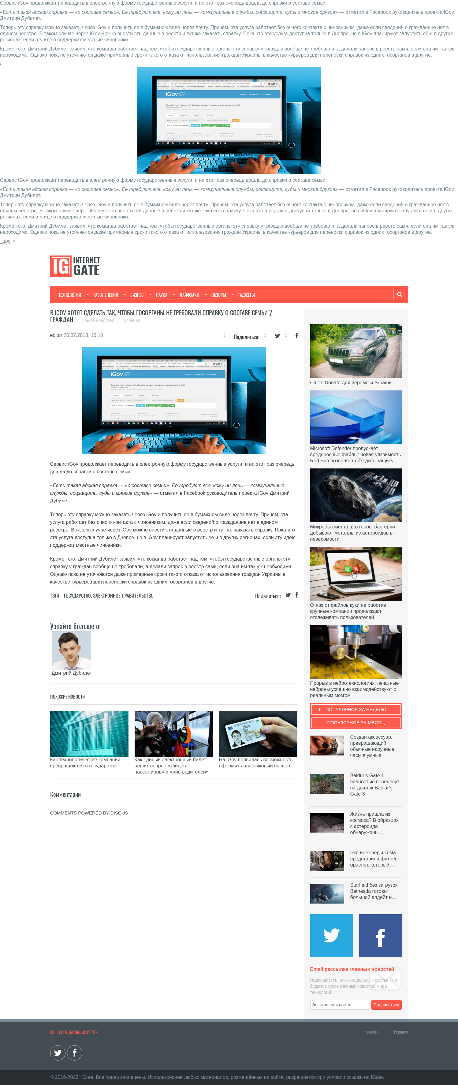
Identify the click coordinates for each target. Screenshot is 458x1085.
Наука (158, 294)
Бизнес (134, 294)
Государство (77, 595)
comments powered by (89, 797)
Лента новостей (99, 320)
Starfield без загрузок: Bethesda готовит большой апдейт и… (374, 891)
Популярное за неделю (356, 709)
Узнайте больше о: (75, 625)
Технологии (69, 294)
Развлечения (102, 294)
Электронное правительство (123, 595)
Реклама (401, 1031)
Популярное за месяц (356, 722)
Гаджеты (243, 294)
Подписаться (386, 1004)
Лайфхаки (186, 294)
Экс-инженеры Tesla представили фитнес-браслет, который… (374, 858)
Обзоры (215, 294)
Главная (132, 320)
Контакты (372, 1031)
